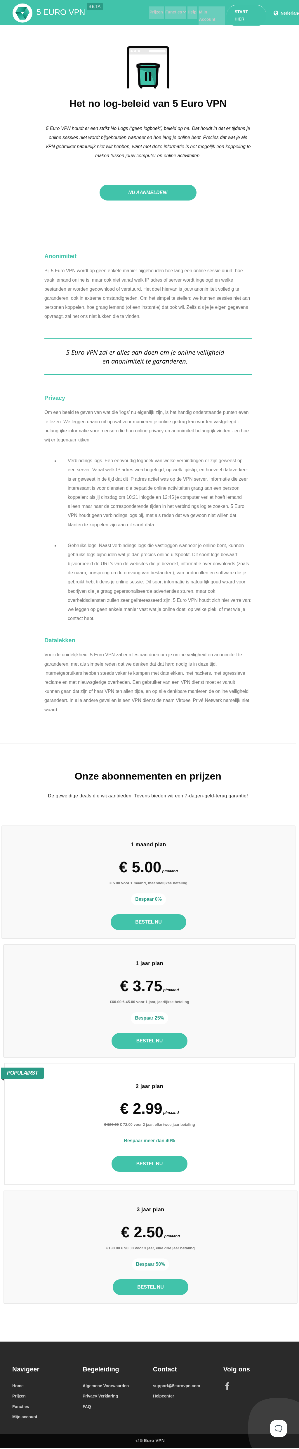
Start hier (245, 12)
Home (18, 1387)
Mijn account (24, 1418)
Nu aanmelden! (148, 192)
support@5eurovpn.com (176, 1387)
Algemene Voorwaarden (106, 1387)
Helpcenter (163, 1397)
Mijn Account (207, 12)
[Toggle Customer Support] (278, 1428)
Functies (167, 12)
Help (187, 12)
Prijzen (149, 12)
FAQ (87, 1407)
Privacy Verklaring (100, 1397)
